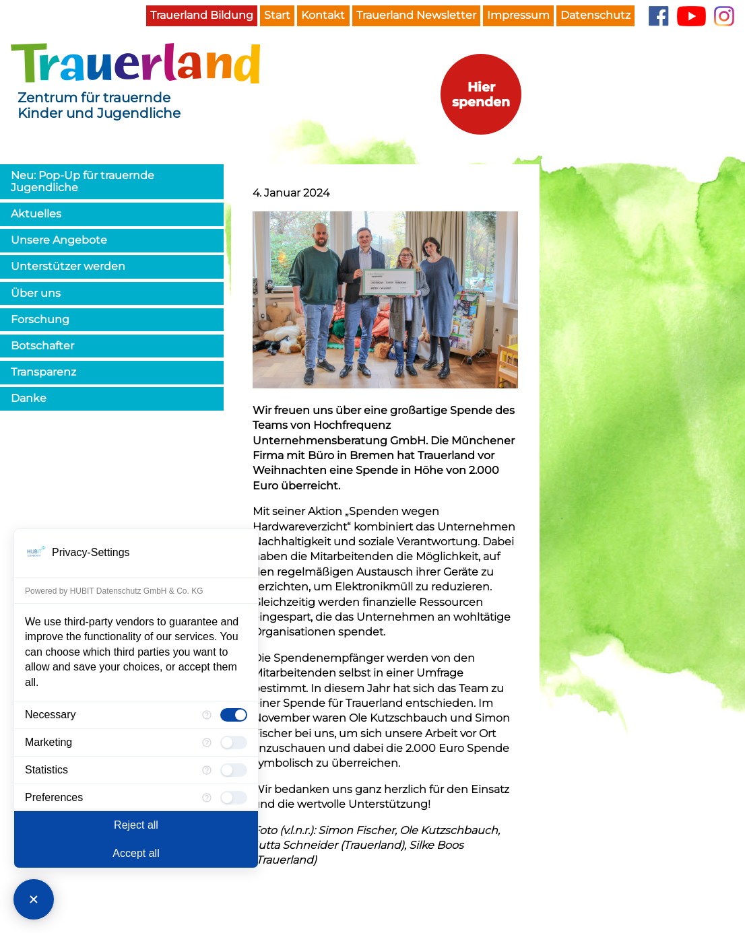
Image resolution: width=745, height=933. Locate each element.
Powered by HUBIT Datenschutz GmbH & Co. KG (114, 591)
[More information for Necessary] (207, 715)
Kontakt (323, 15)
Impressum (518, 15)
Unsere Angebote (59, 240)
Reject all (136, 825)
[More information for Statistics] (207, 770)
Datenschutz (595, 15)
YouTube (691, 16)
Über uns (36, 293)
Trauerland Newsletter (416, 15)
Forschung (40, 319)
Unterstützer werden (68, 266)
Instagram (724, 16)
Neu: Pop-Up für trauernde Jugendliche (82, 181)
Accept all (135, 853)
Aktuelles (36, 213)
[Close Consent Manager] (33, 899)
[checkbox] (233, 715)
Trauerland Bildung (201, 15)
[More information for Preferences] (207, 798)
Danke (28, 398)
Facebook (658, 15)
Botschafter (42, 345)
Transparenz (43, 372)
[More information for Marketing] (207, 742)
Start (277, 15)
